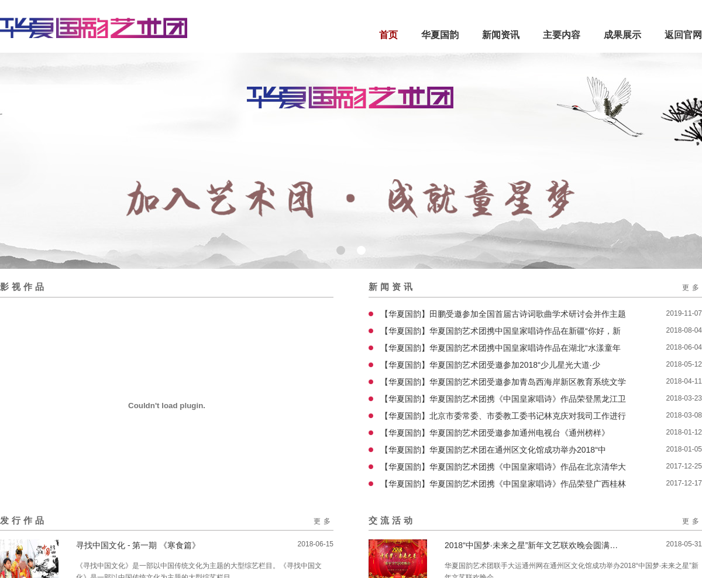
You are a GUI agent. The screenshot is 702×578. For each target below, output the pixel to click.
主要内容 (561, 35)
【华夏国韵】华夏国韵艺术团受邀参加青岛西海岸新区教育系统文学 (503, 382)
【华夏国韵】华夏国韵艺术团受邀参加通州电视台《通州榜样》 (495, 432)
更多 (692, 287)
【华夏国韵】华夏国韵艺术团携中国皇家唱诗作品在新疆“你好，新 (500, 331)
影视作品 (23, 287)
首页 (388, 35)
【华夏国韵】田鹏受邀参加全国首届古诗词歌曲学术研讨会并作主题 (503, 314)
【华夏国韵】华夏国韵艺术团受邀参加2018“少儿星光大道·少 (490, 365)
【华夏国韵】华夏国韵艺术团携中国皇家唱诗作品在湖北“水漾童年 (500, 348)
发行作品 (23, 520)
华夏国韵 (440, 35)
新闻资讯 (500, 35)
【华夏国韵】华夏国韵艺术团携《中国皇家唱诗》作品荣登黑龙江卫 (503, 398)
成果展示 (622, 35)
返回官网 (683, 35)
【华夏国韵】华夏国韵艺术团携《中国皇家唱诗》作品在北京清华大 (503, 466)
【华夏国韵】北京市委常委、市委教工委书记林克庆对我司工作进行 (503, 415)
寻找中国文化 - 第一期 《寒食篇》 (138, 545)
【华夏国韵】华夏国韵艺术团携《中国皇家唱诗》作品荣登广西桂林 (503, 483)
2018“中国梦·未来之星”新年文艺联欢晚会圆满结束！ (532, 545)
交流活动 (392, 520)
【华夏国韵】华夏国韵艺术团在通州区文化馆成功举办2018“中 (493, 449)
